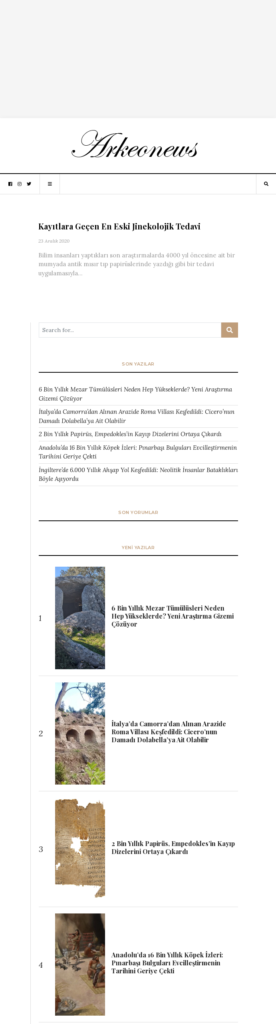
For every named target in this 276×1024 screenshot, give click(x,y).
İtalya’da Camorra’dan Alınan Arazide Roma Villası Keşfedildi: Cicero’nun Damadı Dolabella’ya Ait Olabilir (136, 416)
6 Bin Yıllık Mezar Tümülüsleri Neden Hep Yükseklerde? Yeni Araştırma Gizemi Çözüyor (135, 393)
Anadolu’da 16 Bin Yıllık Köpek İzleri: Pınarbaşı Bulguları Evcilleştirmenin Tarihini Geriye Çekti (138, 452)
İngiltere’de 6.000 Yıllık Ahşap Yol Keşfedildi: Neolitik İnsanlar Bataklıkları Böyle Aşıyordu (138, 474)
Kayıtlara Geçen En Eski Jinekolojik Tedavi (119, 226)
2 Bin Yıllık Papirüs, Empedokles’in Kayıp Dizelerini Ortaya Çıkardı (130, 434)
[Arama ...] (130, 330)
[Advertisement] (138, 56)
